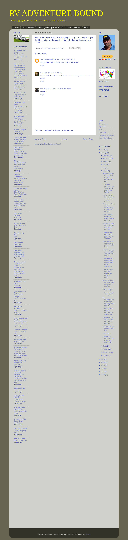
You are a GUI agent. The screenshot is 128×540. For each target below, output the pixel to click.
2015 (103, 365)
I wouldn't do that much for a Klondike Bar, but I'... (108, 339)
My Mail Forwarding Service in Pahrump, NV (20, 180)
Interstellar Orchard (18, 214)
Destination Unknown (18, 243)
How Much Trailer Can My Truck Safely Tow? (20, 122)
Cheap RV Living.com (18, 175)
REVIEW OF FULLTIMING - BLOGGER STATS (20, 73)
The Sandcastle (20, 93)
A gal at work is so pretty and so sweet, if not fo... (108, 283)
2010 (103, 149)
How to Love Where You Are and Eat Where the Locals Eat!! (20, 66)
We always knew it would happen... (20, 86)
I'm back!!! (17, 132)
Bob (41, 73)
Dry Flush (102, 127)
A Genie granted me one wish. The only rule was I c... (108, 253)
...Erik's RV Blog (20, 137)
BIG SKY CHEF (19, 438)
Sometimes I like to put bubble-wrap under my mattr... (108, 226)
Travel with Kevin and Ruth (20, 51)
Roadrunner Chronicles (18, 148)
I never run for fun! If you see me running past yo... (108, 198)
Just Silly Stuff (28, 28)
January (106, 155)
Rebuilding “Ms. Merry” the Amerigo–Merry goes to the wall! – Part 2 (20, 271)
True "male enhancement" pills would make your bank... (108, 188)
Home (16, 28)
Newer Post (40, 139)
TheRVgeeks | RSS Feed (19, 117)
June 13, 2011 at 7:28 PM (53, 73)
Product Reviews (73, 28)
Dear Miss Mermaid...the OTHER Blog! (19, 252)
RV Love (17, 161)
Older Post (88, 139)
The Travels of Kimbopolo (19, 408)
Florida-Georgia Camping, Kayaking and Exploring (20, 373)
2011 (103, 153)
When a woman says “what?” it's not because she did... (108, 177)
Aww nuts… (18, 365)
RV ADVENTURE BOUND (56, 13)
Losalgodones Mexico (106, 135)
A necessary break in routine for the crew (20, 205)
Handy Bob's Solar (105, 138)
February (106, 158)
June (105, 171)
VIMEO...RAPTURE (20, 440)
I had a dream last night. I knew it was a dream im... (108, 217)
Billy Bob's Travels (18, 307)
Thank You (17, 217)
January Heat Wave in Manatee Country (20, 323)
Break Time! (18, 423)
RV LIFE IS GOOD (20, 429)
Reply (42, 65)
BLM (100, 129)
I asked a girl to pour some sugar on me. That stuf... (108, 235)
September (107, 352)
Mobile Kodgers (20, 130)
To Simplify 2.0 (19, 388)
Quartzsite (102, 132)
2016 (103, 368)
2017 (103, 371)
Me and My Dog (20, 339)
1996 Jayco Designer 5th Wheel (50, 28)
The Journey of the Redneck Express (20, 264)
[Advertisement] (108, 415)
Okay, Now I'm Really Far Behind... (20, 193)
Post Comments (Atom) (52, 144)
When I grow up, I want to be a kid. (108, 328)
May (104, 168)
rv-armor (102, 141)
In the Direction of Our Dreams (21, 319)
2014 (103, 362)
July (104, 346)
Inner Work (106, 333)
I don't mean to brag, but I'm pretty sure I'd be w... (108, 244)
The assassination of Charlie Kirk (20, 140)
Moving (16, 390)
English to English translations (20, 96)
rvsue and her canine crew (19, 201)
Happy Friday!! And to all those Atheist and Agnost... (108, 292)
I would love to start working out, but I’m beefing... (108, 320)
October (106, 355)
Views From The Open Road (20, 420)
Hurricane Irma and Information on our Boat (20, 380)
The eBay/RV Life (20, 347)
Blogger (88, 534)
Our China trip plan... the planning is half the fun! (20, 56)
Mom (15, 237)
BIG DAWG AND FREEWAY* (20, 362)
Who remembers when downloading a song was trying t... (108, 207)
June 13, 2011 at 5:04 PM (66, 59)
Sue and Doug (45, 88)
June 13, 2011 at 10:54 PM (61, 88)
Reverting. (17, 285)
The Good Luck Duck (48, 59)
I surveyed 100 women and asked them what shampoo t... (108, 262)
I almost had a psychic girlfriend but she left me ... (108, 311)
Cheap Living (103, 124)
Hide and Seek (19, 256)
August (105, 349)
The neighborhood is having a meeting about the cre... (108, 301)
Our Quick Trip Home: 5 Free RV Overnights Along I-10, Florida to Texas (20, 352)
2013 (103, 359)
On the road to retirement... (19, 82)
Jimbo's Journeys (21, 330)
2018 (103, 375)
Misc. (86, 28)
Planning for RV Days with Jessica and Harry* (20, 294)
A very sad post (19, 341)
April (105, 165)
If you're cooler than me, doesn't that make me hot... (108, 273)
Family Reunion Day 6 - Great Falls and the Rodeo (20, 153)
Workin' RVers (19, 223)
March (105, 161)
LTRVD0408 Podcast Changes (20, 401)
